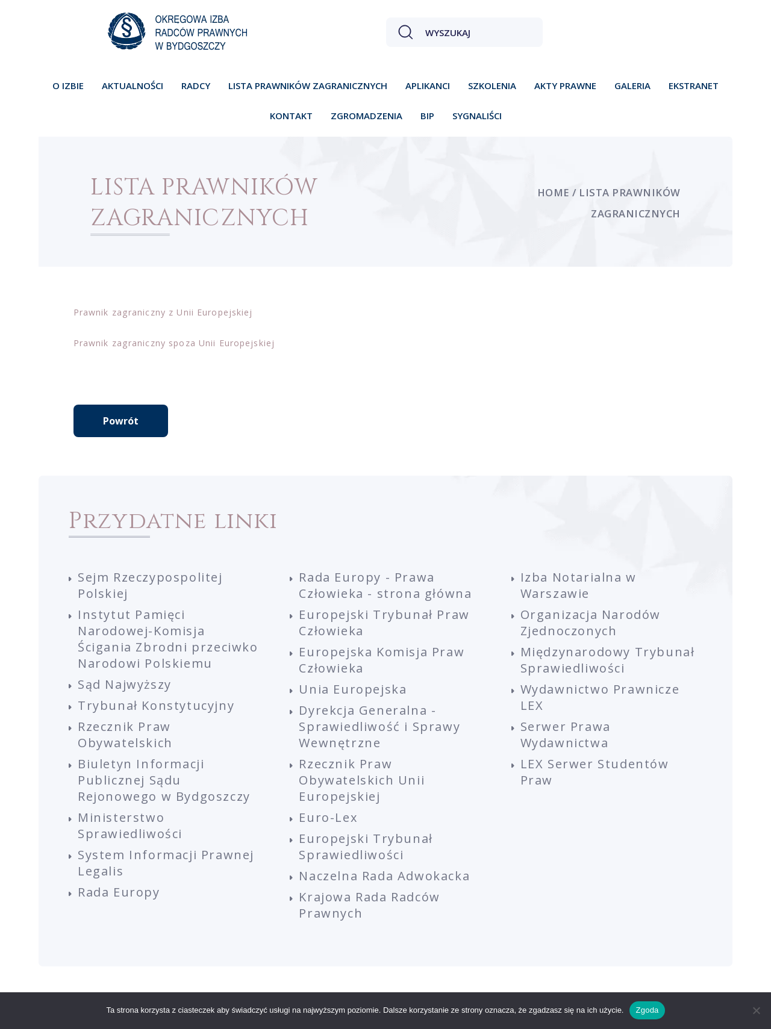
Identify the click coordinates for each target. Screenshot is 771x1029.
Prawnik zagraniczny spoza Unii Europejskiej (174, 343)
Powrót (121, 420)
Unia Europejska (353, 689)
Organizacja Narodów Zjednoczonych (590, 622)
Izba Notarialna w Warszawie (578, 585)
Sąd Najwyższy (125, 684)
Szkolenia (492, 85)
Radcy (195, 85)
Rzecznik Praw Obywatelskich (125, 734)
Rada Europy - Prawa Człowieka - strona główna (385, 585)
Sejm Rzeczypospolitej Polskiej (150, 585)
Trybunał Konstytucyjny (156, 705)
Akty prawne (565, 85)
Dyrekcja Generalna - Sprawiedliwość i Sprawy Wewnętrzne (379, 726)
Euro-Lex (328, 817)
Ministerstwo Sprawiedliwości (130, 825)
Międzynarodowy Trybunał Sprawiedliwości (607, 660)
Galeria (632, 85)
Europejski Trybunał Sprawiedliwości (365, 846)
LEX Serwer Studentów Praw (594, 772)
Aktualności (132, 85)
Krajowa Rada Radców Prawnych (369, 905)
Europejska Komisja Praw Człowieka (381, 660)
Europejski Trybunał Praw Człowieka (384, 622)
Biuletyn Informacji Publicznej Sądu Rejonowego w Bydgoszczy (164, 780)
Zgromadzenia (366, 116)
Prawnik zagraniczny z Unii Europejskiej (163, 312)
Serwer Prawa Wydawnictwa (565, 734)
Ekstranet (694, 85)
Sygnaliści (477, 116)
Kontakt (291, 116)
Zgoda (646, 1010)
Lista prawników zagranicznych (307, 85)
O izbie (68, 85)
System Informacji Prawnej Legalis (166, 863)
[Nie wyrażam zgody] (756, 1010)
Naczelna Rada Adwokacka (384, 876)
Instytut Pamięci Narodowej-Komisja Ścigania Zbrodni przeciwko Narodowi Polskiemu (168, 638)
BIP (427, 116)
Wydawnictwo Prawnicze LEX (600, 697)
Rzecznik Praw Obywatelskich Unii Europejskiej (362, 780)
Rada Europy (119, 892)
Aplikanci (427, 85)
